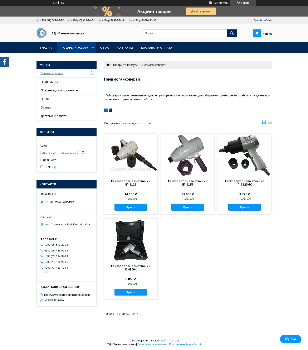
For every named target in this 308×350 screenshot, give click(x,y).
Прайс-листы (50, 81)
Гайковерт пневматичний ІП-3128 (130, 182)
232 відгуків (221, 2)
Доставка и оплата (156, 47)
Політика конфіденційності (185, 344)
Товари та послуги (125, 65)
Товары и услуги (74, 47)
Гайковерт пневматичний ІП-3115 (187, 182)
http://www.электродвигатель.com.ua (67, 294)
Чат (290, 339)
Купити (130, 207)
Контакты (125, 47)
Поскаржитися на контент (152, 344)
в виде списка (270, 123)
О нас (104, 47)
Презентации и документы (59, 90)
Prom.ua (174, 340)
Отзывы (46, 107)
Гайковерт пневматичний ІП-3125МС (244, 182)
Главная (47, 47)
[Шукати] (232, 33)
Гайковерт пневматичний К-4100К (130, 267)
